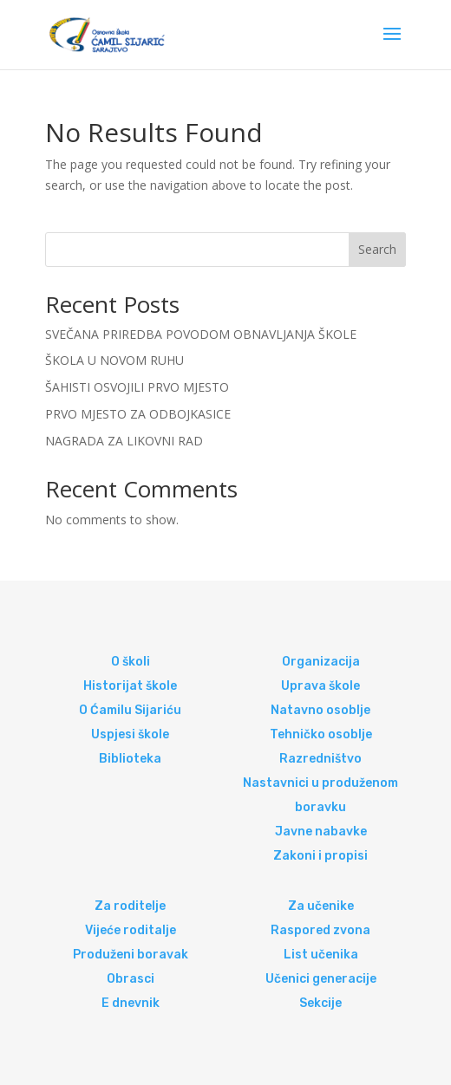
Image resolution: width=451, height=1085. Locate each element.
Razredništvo (320, 758)
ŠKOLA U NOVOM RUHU (114, 360)
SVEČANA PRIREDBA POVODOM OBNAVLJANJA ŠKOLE (200, 334)
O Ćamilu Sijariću (130, 710)
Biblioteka (130, 758)
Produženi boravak (130, 954)
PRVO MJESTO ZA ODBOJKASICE (138, 414)
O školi (130, 661)
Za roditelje (130, 906)
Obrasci (130, 978)
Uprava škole (320, 686)
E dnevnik (130, 1003)
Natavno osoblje (320, 710)
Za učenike (321, 906)
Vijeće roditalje (130, 930)
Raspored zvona (320, 930)
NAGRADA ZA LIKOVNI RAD (124, 440)
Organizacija (321, 661)
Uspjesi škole (130, 734)
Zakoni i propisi (320, 855)
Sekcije (320, 1003)
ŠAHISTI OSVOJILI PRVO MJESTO (137, 387)
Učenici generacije (320, 978)
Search (377, 249)
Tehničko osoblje (321, 734)
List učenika (321, 954)
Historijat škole (130, 686)
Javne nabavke (321, 831)
